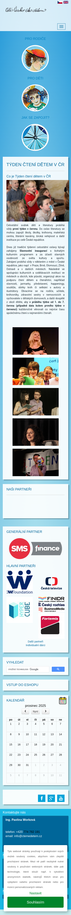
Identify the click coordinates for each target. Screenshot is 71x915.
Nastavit (35, 893)
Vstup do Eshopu (22, 685)
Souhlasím (35, 902)
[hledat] (27, 669)
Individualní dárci (35, 645)
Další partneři (35, 641)
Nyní (35, 711)
